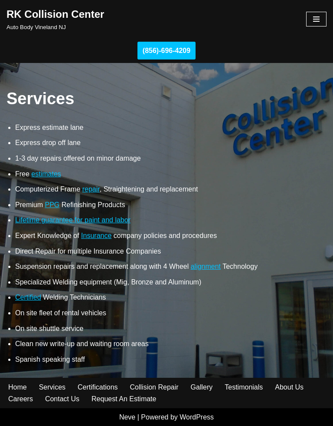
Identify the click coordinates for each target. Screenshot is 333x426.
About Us (289, 387)
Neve (127, 417)
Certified (28, 297)
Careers (20, 399)
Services (52, 387)
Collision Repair (154, 387)
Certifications (98, 387)
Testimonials (244, 387)
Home (17, 387)
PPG (52, 204)
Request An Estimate (123, 399)
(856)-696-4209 (166, 50)
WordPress (197, 417)
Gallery (202, 387)
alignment (206, 266)
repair (91, 189)
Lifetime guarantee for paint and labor (73, 220)
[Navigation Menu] (316, 19)
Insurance (96, 235)
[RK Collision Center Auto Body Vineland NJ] (55, 19)
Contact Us (62, 399)
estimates (46, 174)
